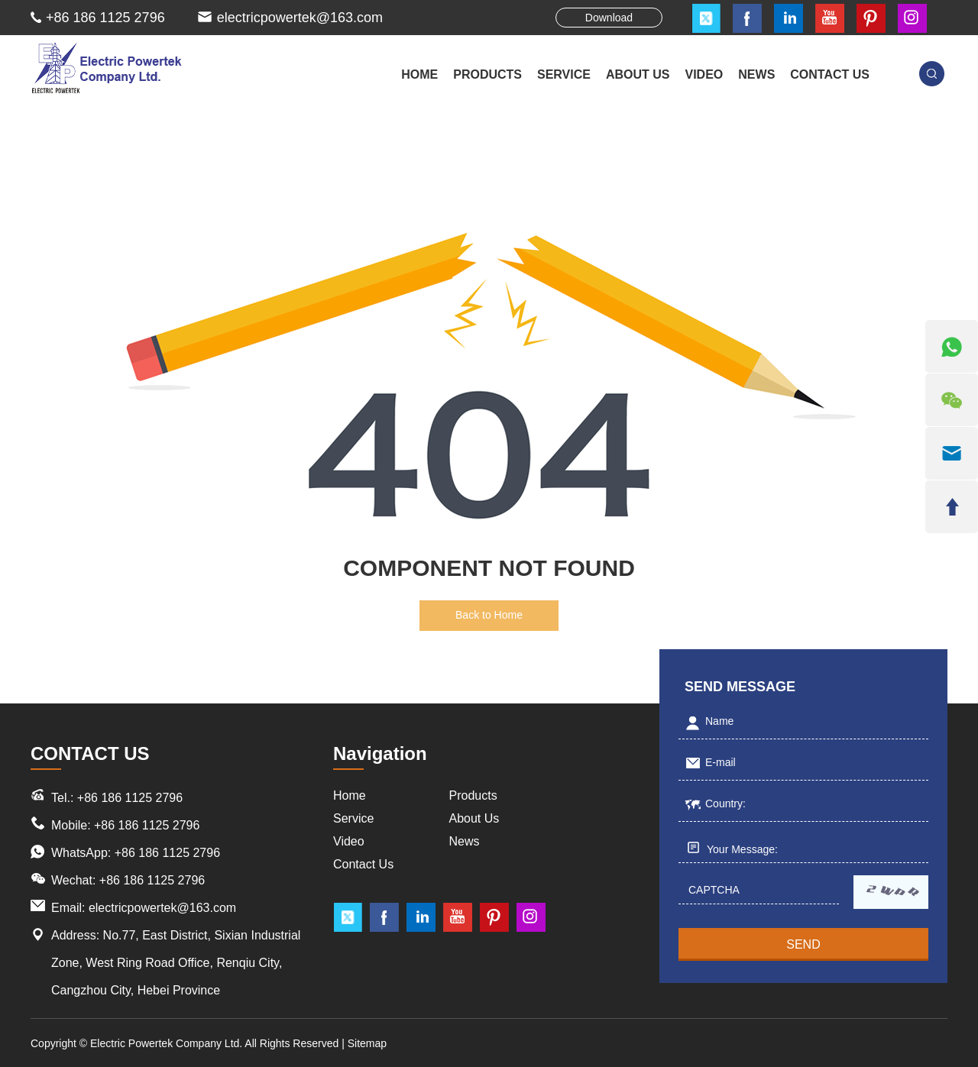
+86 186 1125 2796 (167, 852)
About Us (474, 818)
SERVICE (564, 74)
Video (348, 841)
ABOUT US (638, 74)
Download (609, 17)
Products (473, 795)
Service (353, 818)
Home (419, 74)
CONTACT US (830, 74)
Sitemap (367, 1043)
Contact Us (363, 864)
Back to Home (489, 615)
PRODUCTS (487, 74)
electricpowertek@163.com (300, 17)
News (464, 841)
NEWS (756, 74)
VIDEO (704, 74)
